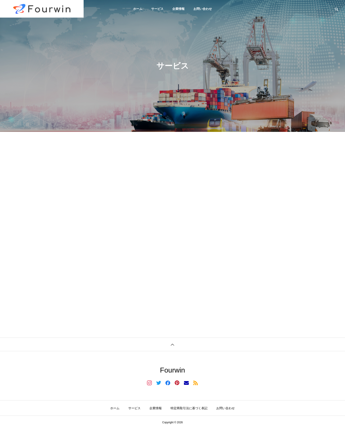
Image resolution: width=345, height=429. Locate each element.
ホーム (137, 9)
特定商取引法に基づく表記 (189, 408)
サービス (157, 9)
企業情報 (178, 9)
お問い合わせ (202, 9)
